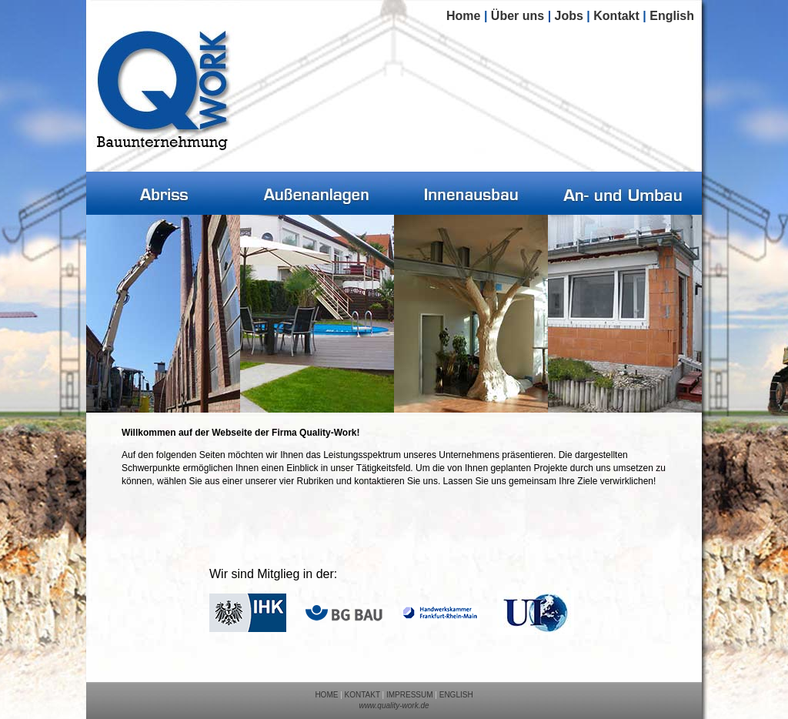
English (671, 15)
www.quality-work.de (394, 705)
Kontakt (616, 15)
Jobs (569, 15)
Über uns (517, 15)
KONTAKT (362, 695)
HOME (326, 695)
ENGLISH (456, 695)
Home (463, 15)
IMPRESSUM (409, 695)
